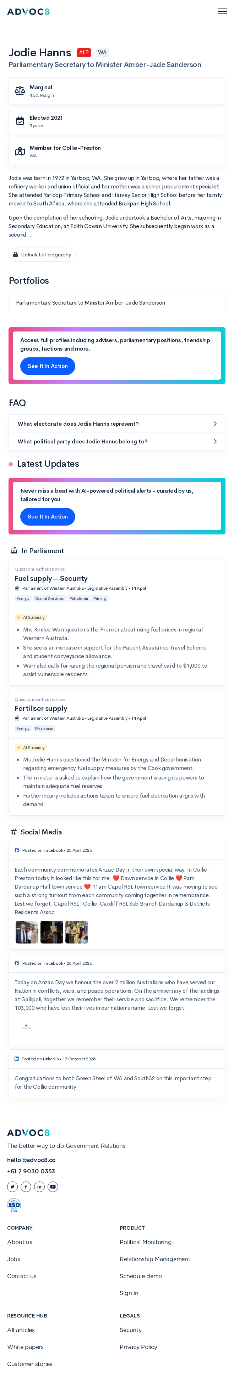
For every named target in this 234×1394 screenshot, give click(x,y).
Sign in (129, 1293)
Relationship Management (155, 1259)
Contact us (22, 1276)
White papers (25, 1347)
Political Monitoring (146, 1242)
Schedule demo (141, 1276)
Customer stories (30, 1364)
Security (130, 1330)
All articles (21, 1330)
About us (19, 1242)
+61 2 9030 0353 (31, 1171)
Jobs (13, 1259)
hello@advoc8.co (31, 1160)
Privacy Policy (138, 1347)
